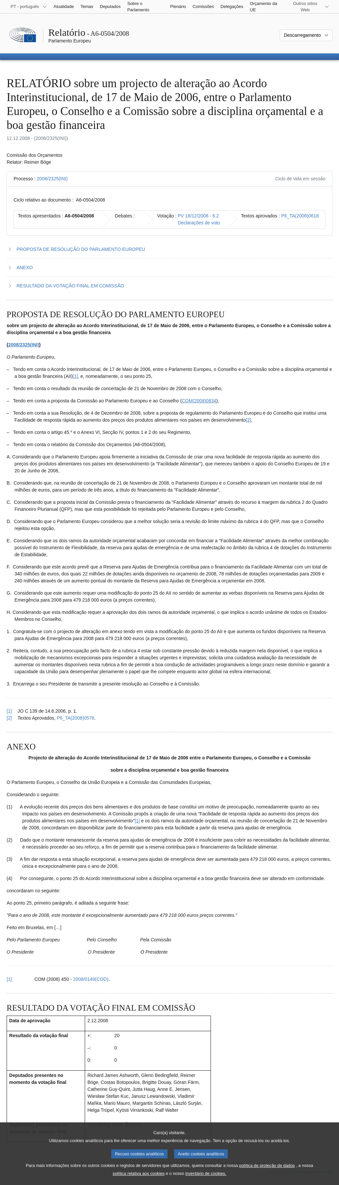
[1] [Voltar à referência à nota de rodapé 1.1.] (9, 711)
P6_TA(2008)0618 (299, 215)
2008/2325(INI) (52, 178)
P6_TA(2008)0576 (75, 718)
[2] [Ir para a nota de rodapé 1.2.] (248, 420)
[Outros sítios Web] (309, 6)
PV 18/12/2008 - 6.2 (198, 215)
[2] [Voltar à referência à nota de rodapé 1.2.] (9, 718)
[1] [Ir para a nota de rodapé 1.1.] (75, 376)
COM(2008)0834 (199, 400)
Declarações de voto (199, 222)
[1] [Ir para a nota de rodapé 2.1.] (137, 820)
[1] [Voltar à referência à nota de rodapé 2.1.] (9, 979)
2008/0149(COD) (91, 979)
